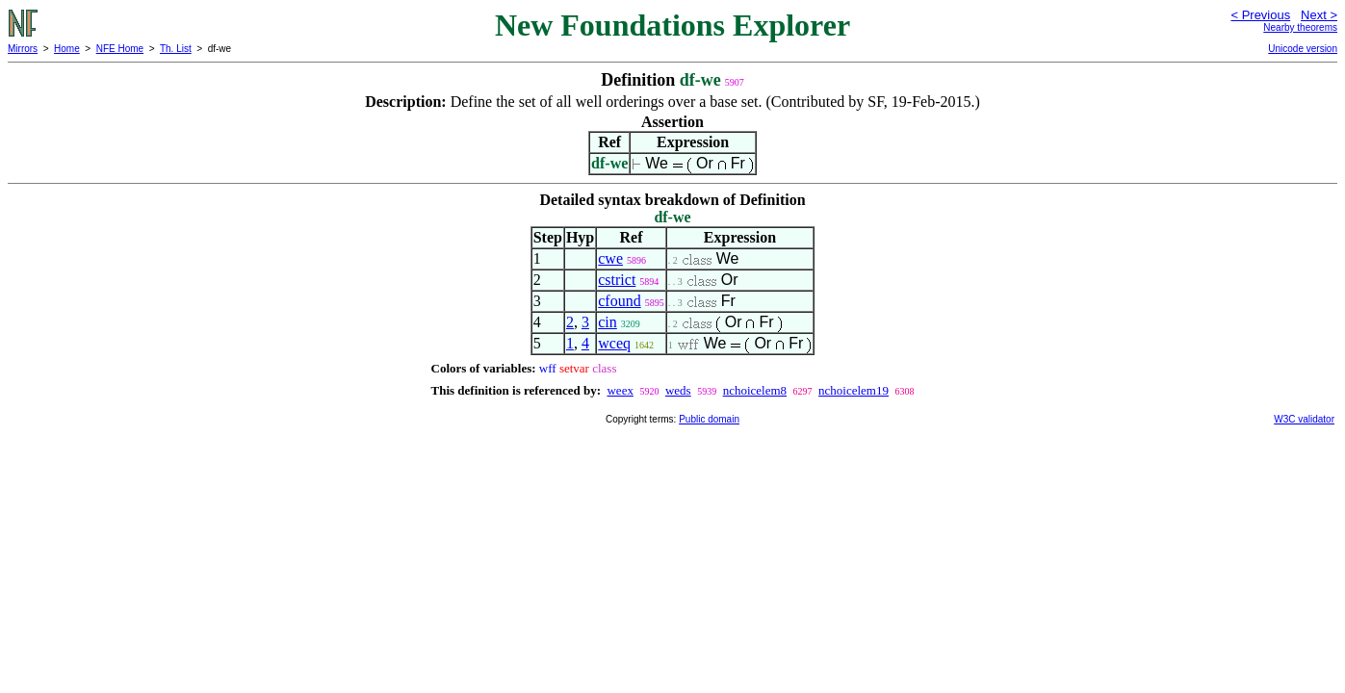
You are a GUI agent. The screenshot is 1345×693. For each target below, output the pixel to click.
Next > (1319, 15)
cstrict (616, 279)
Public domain (709, 419)
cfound (619, 301)
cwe (610, 258)
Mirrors (23, 48)
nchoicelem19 (853, 390)
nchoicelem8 (755, 390)
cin (607, 322)
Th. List (176, 48)
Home (67, 48)
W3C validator (1304, 419)
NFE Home (119, 48)
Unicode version (1302, 48)
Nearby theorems (1300, 27)
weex (620, 390)
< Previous (1260, 15)
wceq (614, 343)
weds (678, 390)
